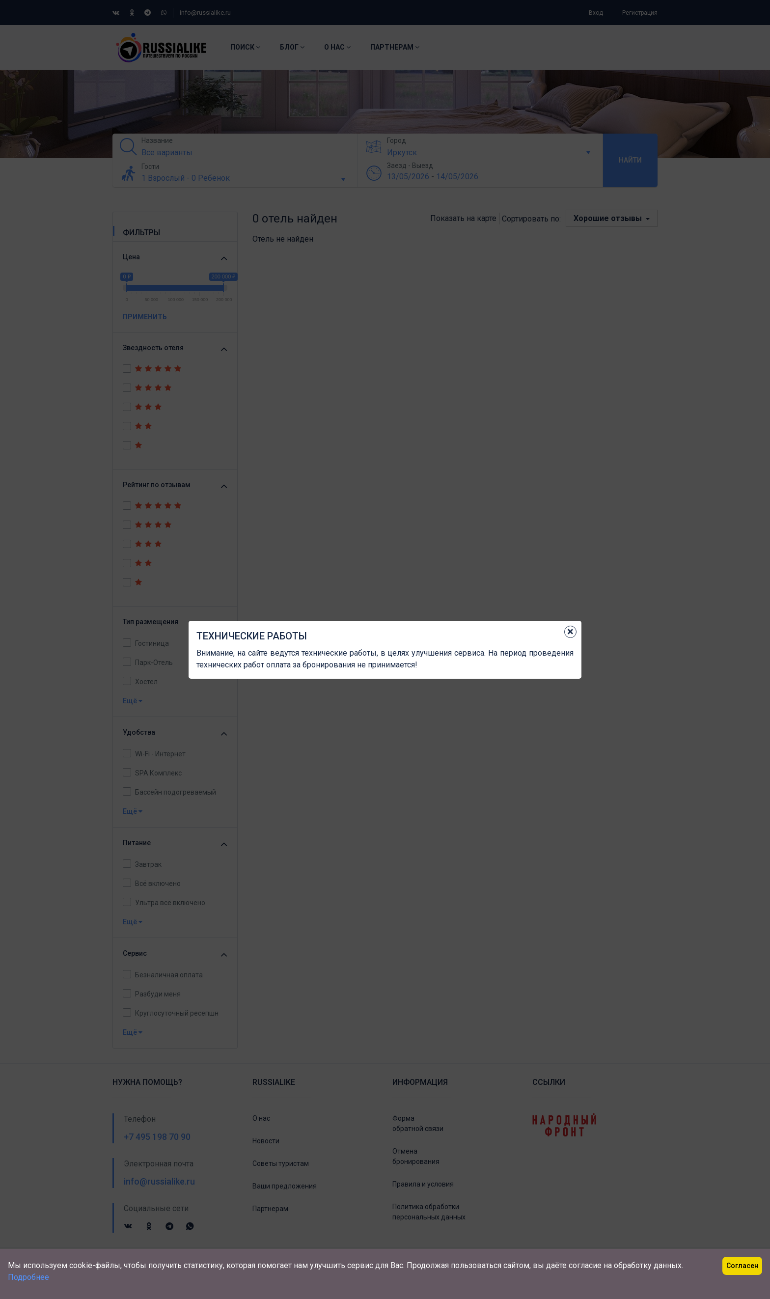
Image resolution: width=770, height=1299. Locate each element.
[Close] (570, 632)
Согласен (742, 1266)
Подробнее (28, 1277)
